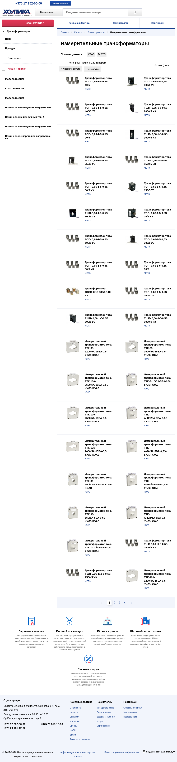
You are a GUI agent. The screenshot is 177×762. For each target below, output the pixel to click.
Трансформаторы (18, 31)
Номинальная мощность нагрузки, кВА (28, 107)
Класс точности (14, 88)
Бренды (10, 48)
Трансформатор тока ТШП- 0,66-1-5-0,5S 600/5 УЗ (98, 318)
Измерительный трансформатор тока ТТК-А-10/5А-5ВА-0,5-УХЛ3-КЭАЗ (157, 379)
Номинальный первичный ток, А (24, 117)
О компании (75, 708)
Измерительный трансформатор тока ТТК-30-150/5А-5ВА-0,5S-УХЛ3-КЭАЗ (98, 514)
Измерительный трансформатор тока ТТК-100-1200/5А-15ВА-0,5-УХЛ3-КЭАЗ (157, 577)
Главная (65, 32)
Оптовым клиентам (132, 708)
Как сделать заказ (105, 708)
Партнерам (157, 23)
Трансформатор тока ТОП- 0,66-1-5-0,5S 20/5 (98, 134)
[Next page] (131, 602)
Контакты (74, 721)
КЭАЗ (91, 54)
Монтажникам (130, 712)
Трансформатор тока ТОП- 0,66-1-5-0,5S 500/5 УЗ (157, 81)
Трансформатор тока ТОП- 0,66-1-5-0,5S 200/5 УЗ (157, 292)
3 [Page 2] (119, 602)
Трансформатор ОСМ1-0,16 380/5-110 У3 (98, 292)
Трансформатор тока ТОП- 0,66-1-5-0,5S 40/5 (98, 81)
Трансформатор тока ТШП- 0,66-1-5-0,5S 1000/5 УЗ (157, 134)
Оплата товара (104, 712)
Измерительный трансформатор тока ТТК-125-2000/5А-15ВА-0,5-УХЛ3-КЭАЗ (98, 447)
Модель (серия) (14, 79)
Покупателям (120, 23)
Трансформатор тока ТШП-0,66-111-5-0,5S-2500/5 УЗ (98, 574)
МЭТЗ (102, 54)
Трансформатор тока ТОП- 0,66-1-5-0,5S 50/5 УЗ (98, 266)
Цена (8, 38)
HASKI (73, 730)
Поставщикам (130, 717)
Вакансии (74, 717)
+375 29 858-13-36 (52, 724)
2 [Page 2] (114, 602)
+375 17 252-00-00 (29, 3)
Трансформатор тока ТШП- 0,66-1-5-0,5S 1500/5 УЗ (157, 160)
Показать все (93, 69)
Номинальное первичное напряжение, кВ (28, 137)
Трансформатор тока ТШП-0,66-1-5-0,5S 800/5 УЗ (98, 213)
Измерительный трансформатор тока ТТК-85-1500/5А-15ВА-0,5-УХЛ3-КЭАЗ (157, 348)
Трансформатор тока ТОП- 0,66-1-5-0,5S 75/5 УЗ (157, 213)
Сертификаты (103, 726)
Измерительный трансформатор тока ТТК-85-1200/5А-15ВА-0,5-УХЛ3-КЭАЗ (98, 348)
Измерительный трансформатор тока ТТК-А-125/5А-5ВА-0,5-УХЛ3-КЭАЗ (157, 514)
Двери (73, 735)
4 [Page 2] (125, 602)
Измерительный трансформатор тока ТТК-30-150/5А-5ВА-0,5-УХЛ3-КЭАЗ (98, 481)
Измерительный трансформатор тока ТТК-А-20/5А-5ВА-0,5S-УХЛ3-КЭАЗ (157, 447)
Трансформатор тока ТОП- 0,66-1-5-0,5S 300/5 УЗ (157, 239)
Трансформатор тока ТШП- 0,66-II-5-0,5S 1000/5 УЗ (157, 318)
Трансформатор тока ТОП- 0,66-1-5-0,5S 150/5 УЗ (157, 187)
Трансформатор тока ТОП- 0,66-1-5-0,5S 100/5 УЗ (98, 239)
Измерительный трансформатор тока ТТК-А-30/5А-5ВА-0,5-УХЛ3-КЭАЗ (98, 545)
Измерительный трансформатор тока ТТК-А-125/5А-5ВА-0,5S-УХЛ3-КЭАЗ (157, 414)
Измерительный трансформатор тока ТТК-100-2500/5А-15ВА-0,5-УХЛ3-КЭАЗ (98, 414)
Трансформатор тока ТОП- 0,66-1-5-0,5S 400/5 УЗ (98, 108)
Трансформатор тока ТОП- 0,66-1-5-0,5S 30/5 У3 (98, 187)
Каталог (78, 32)
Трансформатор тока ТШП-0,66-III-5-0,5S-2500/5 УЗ (157, 544)
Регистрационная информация (121, 752)
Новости (74, 712)
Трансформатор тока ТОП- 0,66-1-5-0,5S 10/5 (157, 266)
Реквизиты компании (80, 739)
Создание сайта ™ (160, 751)
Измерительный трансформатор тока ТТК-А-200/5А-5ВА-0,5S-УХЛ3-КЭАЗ (157, 481)
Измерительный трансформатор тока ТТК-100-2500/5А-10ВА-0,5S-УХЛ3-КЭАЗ (98, 381)
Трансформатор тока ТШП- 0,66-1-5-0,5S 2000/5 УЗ (157, 108)
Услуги (100, 721)
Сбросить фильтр (70, 69)
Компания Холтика (79, 23)
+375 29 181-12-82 (14, 728)
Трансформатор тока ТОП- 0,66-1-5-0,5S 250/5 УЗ (98, 160)
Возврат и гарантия (106, 717)
